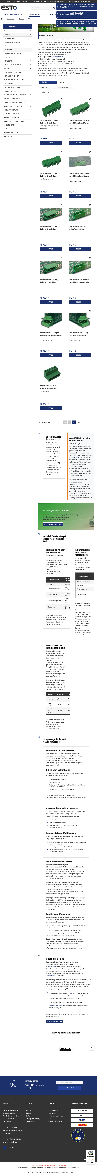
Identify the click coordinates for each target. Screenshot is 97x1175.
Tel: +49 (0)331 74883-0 (11, 1127)
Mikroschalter (9, 136)
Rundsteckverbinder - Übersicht (15, 95)
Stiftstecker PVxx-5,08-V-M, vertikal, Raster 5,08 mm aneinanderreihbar (77, 228)
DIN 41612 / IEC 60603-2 (11, 117)
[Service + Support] (73, 15)
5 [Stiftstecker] (73, 422)
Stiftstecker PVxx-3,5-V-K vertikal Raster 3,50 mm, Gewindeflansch (79, 175)
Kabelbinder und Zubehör (13, 114)
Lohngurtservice (10, 91)
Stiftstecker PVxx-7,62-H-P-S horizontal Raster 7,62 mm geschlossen (49, 122)
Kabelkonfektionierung (12, 72)
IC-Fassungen (8, 84)
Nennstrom (43, 87)
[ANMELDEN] (69, 1088)
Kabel (6, 129)
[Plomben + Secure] (53, 15)
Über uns (28, 1110)
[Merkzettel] (67, 7)
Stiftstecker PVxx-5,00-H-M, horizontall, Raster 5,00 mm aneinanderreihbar (49, 281)
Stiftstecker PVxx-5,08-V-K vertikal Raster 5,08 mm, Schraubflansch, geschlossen (79, 122)
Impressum (52, 1113)
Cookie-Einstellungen (55, 1122)
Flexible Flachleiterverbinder (15, 102)
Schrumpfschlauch (11, 110)
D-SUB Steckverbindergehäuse (14, 80)
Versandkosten (31, 1122)
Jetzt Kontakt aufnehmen (53, 524)
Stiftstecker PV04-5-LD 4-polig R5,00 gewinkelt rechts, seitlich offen (78, 334)
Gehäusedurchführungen (13, 106)
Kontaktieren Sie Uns (54, 1021)
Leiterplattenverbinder (12, 65)
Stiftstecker (8, 50)
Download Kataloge (11, 133)
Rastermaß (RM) (63, 87)
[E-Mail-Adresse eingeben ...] (69, 1082)
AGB (49, 1119)
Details (54, 143)
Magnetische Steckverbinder (14, 121)
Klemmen (7, 35)
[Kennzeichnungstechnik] (13, 15)
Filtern (43, 82)
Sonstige (8, 57)
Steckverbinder (10, 27)
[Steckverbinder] (34, 15)
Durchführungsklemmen (12, 42)
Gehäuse (7, 68)
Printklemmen (9, 38)
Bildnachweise (53, 1110)
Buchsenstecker (10, 46)
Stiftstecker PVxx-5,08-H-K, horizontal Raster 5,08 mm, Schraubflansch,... (48, 175)
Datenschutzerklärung (55, 1116)
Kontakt (28, 1116)
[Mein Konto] (81, 8)
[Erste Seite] (65, 422)
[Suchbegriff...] (43, 8)
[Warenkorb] (92, 8)
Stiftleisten (8, 61)
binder (6, 31)
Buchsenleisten (9, 125)
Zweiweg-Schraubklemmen (13, 53)
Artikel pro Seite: (46, 92)
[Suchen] (54, 8)
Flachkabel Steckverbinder (13, 87)
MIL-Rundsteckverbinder (12, 99)
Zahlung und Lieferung (33, 1119)
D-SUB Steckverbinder (11, 76)
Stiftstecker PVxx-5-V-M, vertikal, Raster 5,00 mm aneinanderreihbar (79, 281)
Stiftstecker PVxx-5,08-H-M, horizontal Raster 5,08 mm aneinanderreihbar (49, 228)
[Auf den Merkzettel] (61, 99)
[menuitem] (43, 8)
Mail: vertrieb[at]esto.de (11, 1142)
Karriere (28, 1113)
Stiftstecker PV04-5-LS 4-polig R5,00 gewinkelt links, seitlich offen (51, 334)
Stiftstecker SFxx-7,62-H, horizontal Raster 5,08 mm (48, 387)
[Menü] (94, 1151)
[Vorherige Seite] (69, 422)
